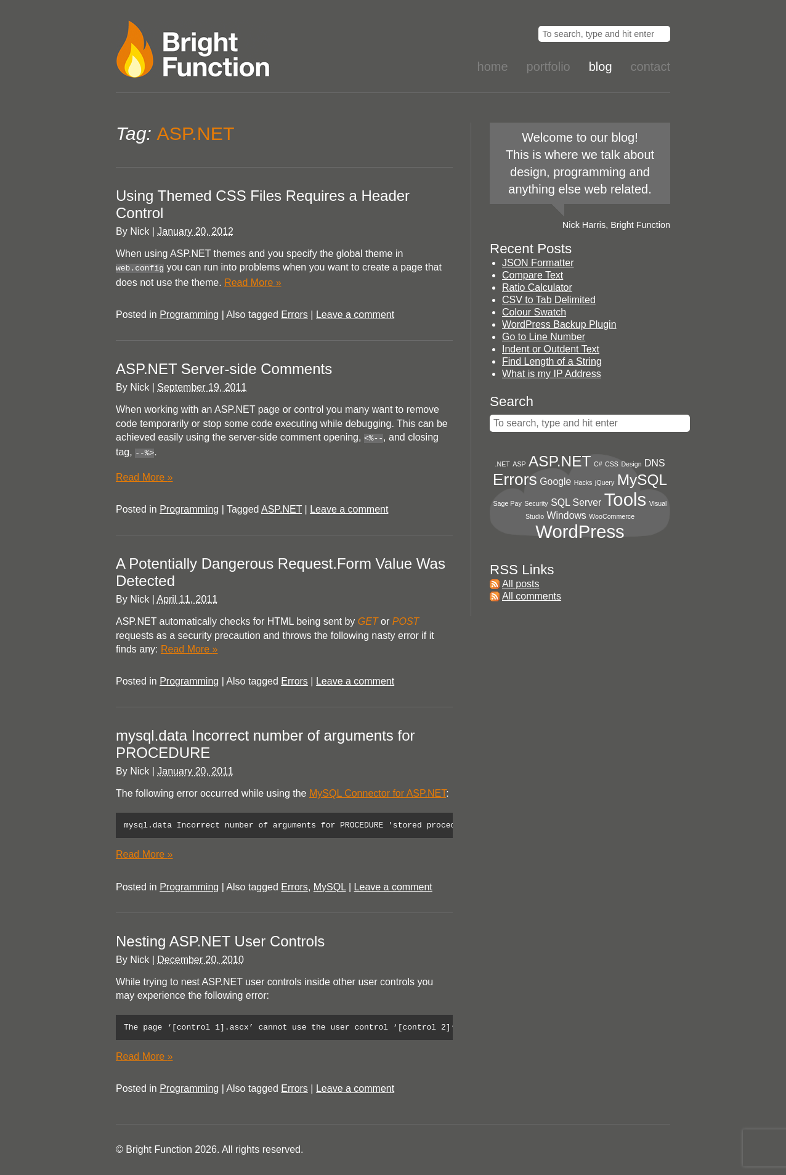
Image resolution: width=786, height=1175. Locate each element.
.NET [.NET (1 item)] (502, 464)
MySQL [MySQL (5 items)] (642, 479)
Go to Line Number (543, 336)
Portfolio (548, 66)
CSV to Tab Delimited (549, 300)
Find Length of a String (552, 361)
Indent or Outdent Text (550, 349)
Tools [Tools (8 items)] (625, 499)
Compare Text (532, 275)
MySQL (330, 885)
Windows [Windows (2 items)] (566, 515)
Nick (139, 231)
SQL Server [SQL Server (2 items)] (576, 502)
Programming (189, 313)
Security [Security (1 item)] (536, 503)
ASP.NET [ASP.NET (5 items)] (560, 461)
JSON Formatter (537, 263)
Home (492, 66)
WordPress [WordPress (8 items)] (580, 531)
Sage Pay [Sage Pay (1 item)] (507, 503)
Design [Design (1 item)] (631, 464)
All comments (531, 596)
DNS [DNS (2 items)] (654, 463)
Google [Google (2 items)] (555, 481)
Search (511, 401)
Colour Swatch (534, 312)
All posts (520, 584)
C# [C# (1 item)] (598, 464)
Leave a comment (355, 313)
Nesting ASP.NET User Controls (220, 939)
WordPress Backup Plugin (559, 324)
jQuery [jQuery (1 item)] (604, 482)
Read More (253, 281)
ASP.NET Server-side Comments (224, 367)
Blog (600, 66)
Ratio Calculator (537, 287)
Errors (294, 313)
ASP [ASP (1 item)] (519, 464)
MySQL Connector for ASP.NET (377, 789)
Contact (650, 66)
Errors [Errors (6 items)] (515, 479)
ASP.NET (281, 505)
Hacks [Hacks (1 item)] (583, 482)
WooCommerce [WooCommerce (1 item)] (611, 516)
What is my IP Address (551, 373)
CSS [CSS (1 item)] (611, 464)
